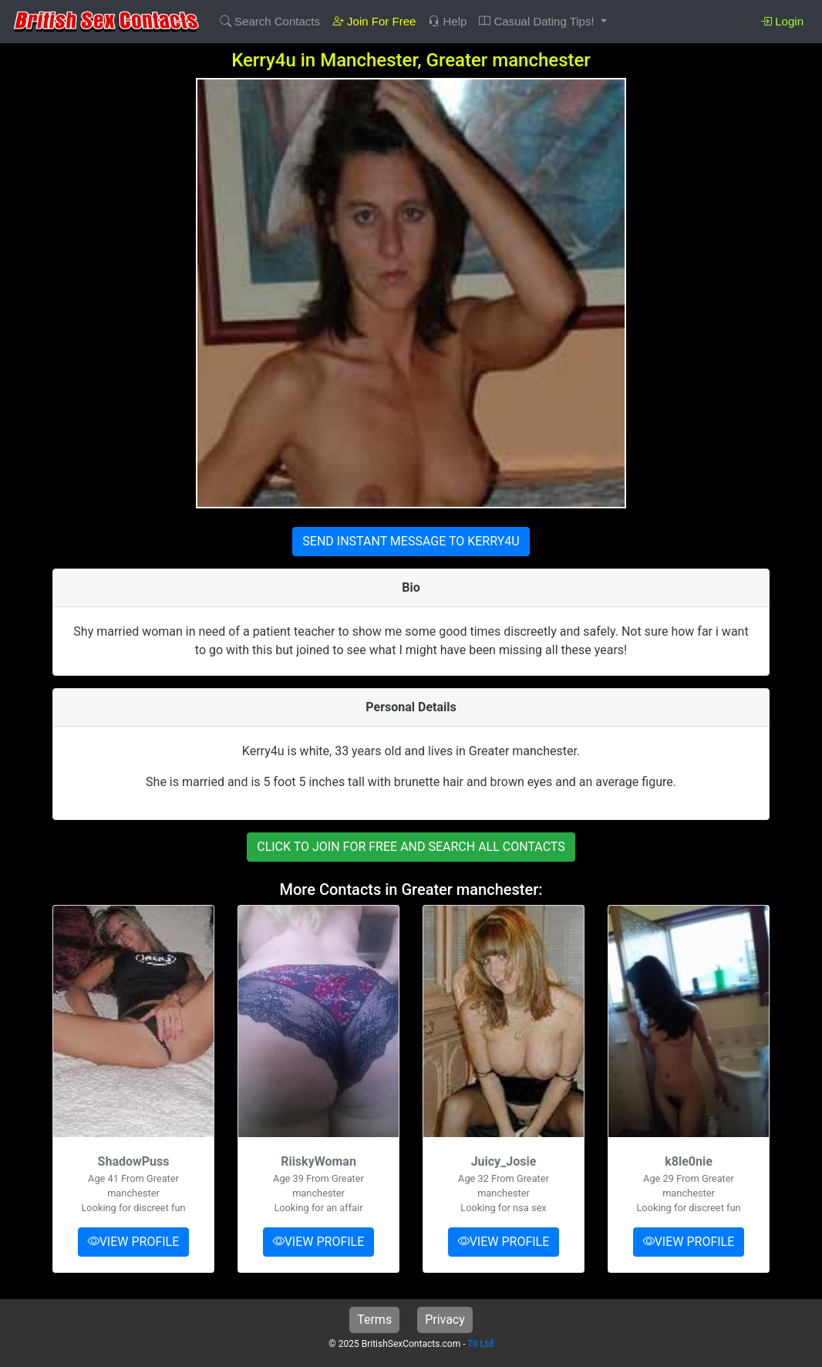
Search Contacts (270, 21)
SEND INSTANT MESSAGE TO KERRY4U (410, 541)
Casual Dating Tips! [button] (538, 21)
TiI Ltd (480, 1343)
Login (781, 21)
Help (447, 21)
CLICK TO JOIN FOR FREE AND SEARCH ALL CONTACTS (411, 846)
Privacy (445, 1319)
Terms (374, 1319)
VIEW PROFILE (134, 1241)
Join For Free (374, 21)
